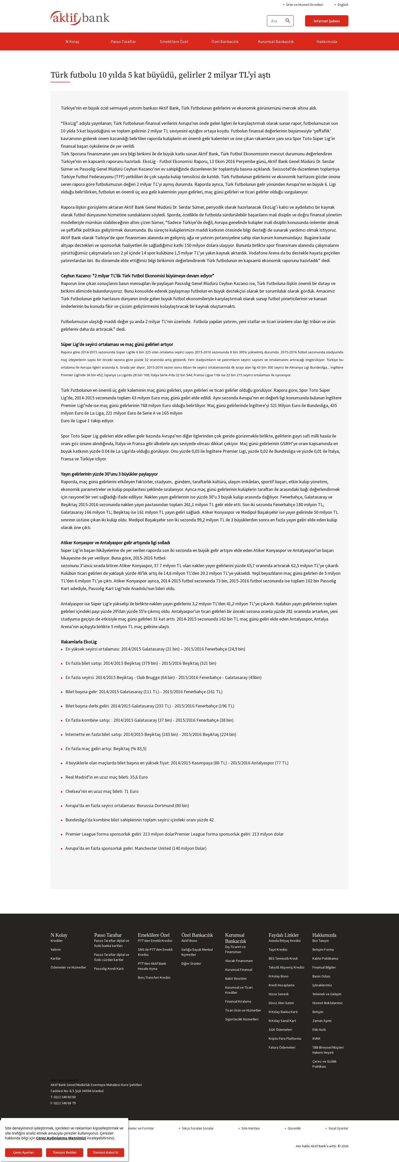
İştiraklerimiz (322, 985)
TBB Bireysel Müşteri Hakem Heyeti (328, 1050)
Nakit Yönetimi (236, 978)
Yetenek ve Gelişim (326, 994)
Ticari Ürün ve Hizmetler (243, 1010)
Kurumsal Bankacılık (276, 41)
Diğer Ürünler (191, 963)
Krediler (57, 940)
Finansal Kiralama (238, 1001)
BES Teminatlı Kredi (283, 958)
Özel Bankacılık (224, 41)
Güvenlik (294, 1128)
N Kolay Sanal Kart (282, 1020)
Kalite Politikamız (325, 958)
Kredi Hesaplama (281, 985)
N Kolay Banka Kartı (283, 1011)
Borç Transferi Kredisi (154, 977)
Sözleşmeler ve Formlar (136, 1128)
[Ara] (287, 21)
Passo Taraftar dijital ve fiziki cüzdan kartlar (111, 957)
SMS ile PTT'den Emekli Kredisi (155, 952)
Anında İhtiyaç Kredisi (285, 940)
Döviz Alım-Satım (281, 1003)
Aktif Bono (189, 940)
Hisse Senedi (279, 994)
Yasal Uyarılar (338, 1128)
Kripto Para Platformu (285, 1038)
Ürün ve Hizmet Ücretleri (304, 4)
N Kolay (72, 41)
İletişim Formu (323, 949)
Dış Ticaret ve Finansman (235, 949)
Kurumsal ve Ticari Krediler (239, 990)
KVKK (316, 1038)
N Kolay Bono (279, 976)
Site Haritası (250, 1128)
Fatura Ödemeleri (282, 1047)
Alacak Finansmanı (239, 960)
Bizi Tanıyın (320, 940)
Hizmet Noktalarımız (327, 1003)
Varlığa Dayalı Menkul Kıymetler (197, 952)
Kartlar (56, 958)
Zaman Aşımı (322, 1020)
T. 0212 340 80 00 (63, 1097)
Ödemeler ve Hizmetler (68, 967)
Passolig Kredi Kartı (109, 968)
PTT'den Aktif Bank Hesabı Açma (152, 966)
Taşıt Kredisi (278, 949)
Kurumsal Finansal (238, 969)
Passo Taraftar (123, 41)
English (343, 4)
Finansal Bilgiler (324, 967)
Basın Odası (321, 976)
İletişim (317, 1011)
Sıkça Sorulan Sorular (198, 1128)
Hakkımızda (327, 41)
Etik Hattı (319, 1029)
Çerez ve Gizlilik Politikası (324, 1064)
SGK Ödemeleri (280, 1029)
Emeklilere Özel (174, 41)
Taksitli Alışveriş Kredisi (286, 967)
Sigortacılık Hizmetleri (242, 1019)
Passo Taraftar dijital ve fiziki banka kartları (111, 943)
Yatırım (56, 949)
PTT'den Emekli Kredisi (155, 940)
